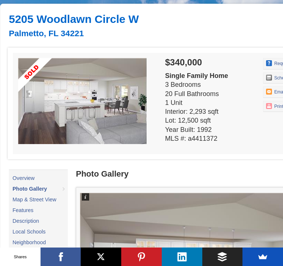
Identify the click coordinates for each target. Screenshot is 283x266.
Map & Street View (34, 199)
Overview (24, 178)
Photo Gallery (30, 189)
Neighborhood (29, 242)
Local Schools (29, 232)
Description (26, 221)
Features (23, 210)
